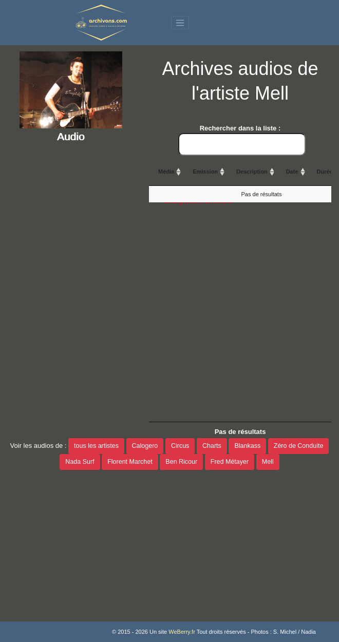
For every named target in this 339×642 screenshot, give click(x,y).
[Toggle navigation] (180, 22)
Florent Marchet (130, 461)
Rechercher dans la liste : (242, 140)
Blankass (247, 445)
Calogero (145, 445)
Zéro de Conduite (299, 445)
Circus (180, 445)
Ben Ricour (181, 461)
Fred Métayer (230, 461)
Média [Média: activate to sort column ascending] (166, 171)
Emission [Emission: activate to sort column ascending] (205, 171)
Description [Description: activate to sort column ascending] (252, 171)
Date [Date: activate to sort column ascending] (292, 171)
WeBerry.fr (181, 632)
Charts (211, 445)
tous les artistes (96, 445)
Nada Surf (79, 461)
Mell (268, 461)
